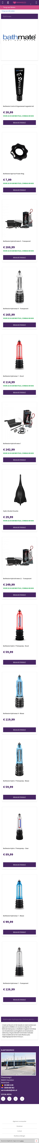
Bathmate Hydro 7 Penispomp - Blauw (16, 781)
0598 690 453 (7, 1088)
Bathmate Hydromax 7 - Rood (13, 376)
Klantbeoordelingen (19, 1136)
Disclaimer (19, 1126)
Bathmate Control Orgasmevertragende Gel (18, 106)
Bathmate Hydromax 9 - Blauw (13, 713)
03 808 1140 (7, 1085)
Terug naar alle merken (8, 11)
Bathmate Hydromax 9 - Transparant (15, 309)
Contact (19, 1131)
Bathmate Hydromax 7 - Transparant (15, 983)
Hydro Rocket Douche (10, 511)
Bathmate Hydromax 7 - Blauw (13, 916)
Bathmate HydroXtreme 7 (12, 443)
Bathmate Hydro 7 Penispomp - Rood (16, 646)
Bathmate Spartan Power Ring (13, 174)
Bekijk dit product (19, 122)
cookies (22, 1141)
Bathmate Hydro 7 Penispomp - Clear (16, 848)
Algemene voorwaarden (19, 1121)
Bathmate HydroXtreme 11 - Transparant (17, 579)
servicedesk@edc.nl (9, 1090)
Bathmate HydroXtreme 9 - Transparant (17, 241)
